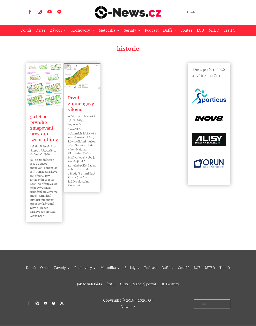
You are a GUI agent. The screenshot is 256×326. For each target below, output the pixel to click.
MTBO (214, 31)
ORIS (124, 284)
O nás (40, 31)
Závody (56, 31)
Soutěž (186, 31)
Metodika (107, 31)
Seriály (130, 31)
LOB (200, 31)
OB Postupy (169, 284)
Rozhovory (80, 31)
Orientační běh (40, 154)
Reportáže (74, 124)
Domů (26, 31)
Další (167, 31)
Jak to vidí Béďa (89, 284)
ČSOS (111, 284)
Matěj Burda (42, 146)
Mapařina (48, 150)
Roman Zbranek (82, 116)
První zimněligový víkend (81, 104)
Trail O (229, 31)
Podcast (152, 31)
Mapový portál (144, 284)
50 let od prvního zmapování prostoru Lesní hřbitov (44, 128)
